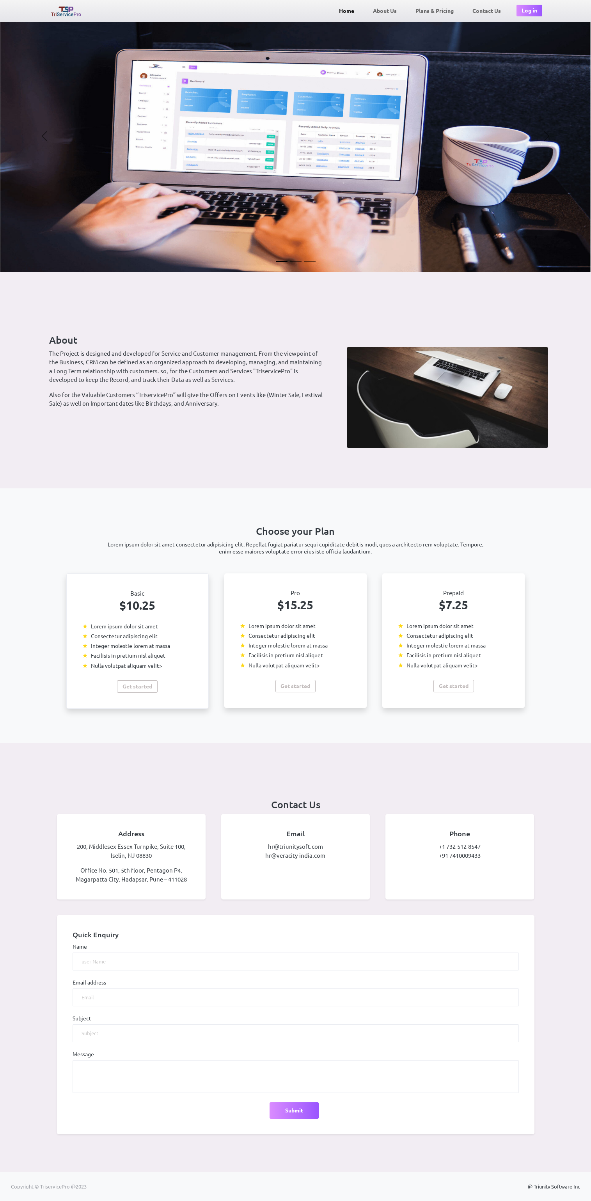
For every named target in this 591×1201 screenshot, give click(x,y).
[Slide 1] (282, 261)
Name (80, 946)
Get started (137, 686)
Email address (89, 982)
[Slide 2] (296, 261)
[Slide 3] (310, 261)
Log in (529, 10)
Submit (294, 1110)
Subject (82, 1018)
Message (83, 1054)
